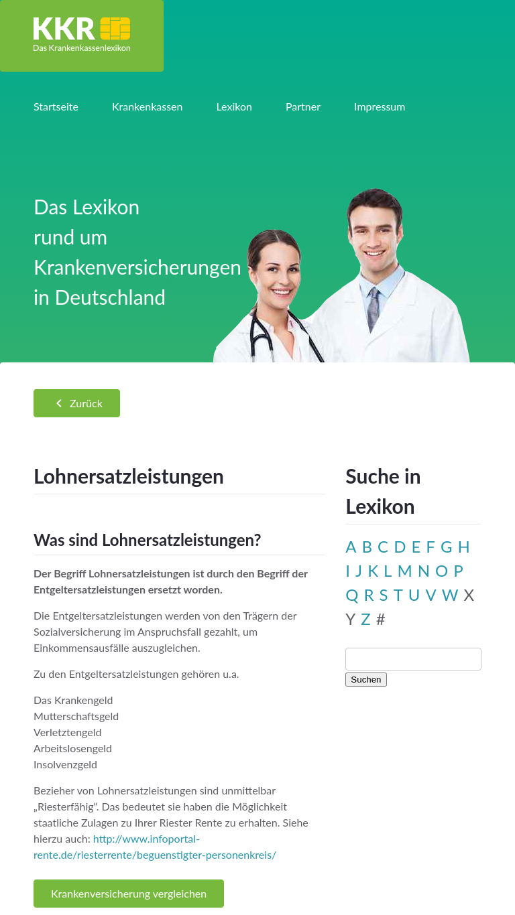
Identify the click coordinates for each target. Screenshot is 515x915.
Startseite (56, 106)
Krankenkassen (147, 106)
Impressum (379, 106)
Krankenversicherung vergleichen (129, 893)
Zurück (77, 403)
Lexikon (233, 106)
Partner (303, 106)
